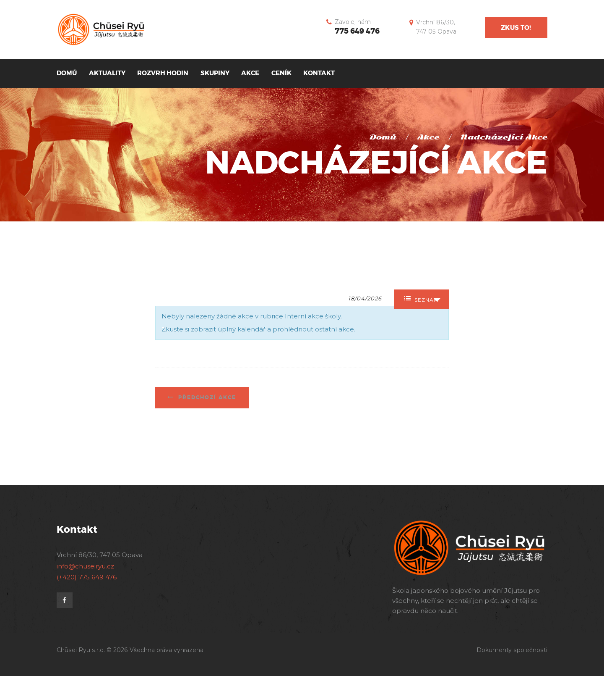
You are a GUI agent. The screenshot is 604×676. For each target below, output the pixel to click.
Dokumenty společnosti (511, 650)
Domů (383, 137)
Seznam (421, 299)
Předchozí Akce (206, 397)
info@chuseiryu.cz (85, 566)
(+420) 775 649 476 (87, 577)
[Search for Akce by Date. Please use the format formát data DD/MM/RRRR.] (369, 298)
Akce (428, 137)
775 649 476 (357, 31)
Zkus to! (516, 28)
